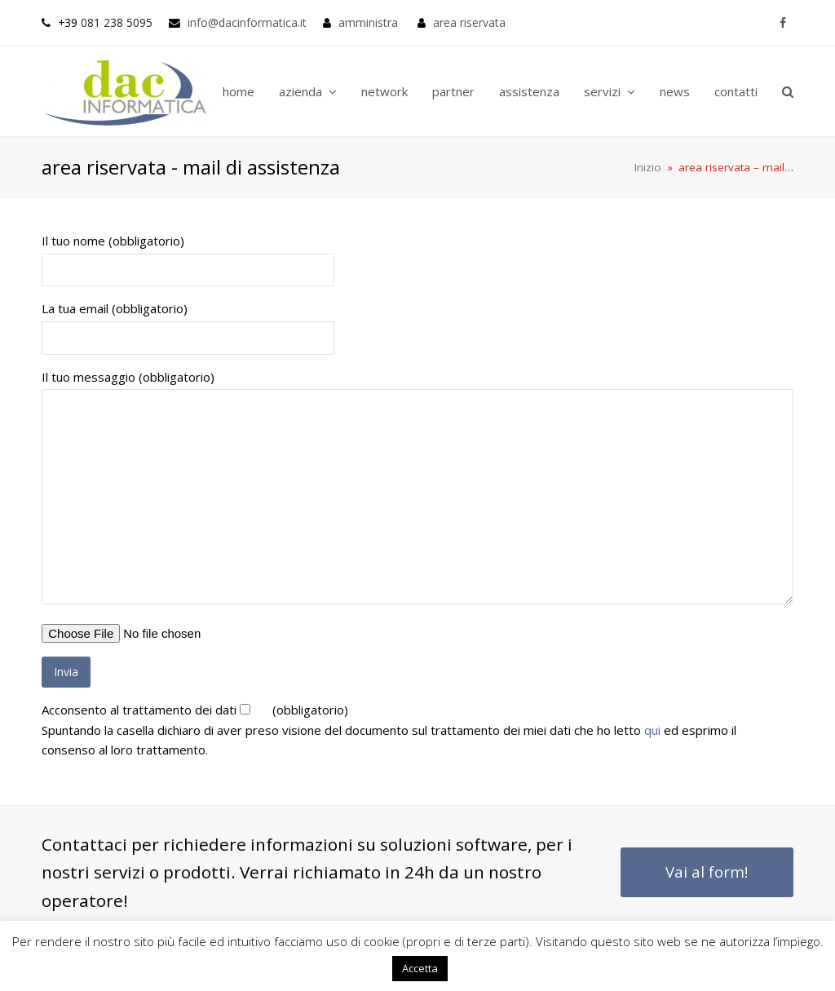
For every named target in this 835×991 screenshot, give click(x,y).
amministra (368, 22)
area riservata (469, 22)
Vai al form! (706, 871)
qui (652, 730)
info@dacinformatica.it (247, 22)
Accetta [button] (420, 968)
